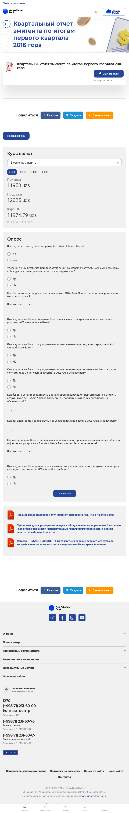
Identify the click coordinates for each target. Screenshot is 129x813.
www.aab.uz (87, 796)
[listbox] (64, 162)
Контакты (64, 777)
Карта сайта (115, 771)
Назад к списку (16, 135)
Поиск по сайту (94, 771)
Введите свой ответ (19, 304)
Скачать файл (108, 73)
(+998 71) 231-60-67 (19, 735)
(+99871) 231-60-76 (18, 721)
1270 (6, 701)
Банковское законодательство (26, 771)
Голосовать (64, 493)
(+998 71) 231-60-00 (19, 706)
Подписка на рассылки (65, 771)
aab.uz (13, 11)
